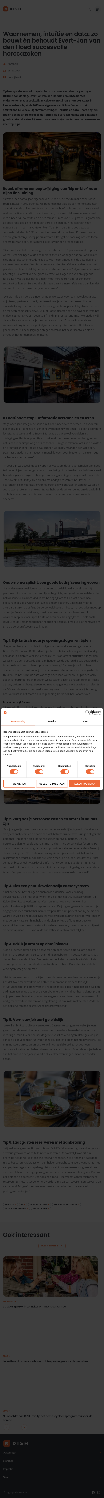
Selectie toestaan (52, 783)
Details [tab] (52, 721)
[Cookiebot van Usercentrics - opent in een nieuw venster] (88, 712)
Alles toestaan (84, 783)
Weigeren (19, 783)
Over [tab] (85, 721)
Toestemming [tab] (18, 721)
